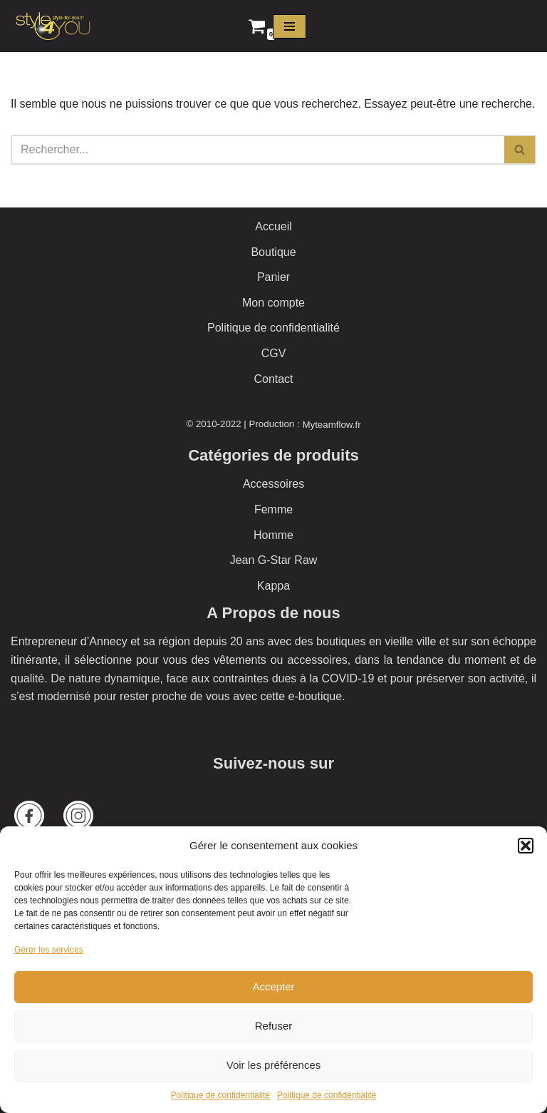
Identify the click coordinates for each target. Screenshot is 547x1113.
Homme (273, 535)
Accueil (273, 226)
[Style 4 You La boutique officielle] (53, 26)
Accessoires (273, 484)
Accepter (273, 986)
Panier (273, 277)
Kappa (273, 586)
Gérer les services (48, 950)
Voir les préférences (273, 1065)
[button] (526, 845)
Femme (273, 509)
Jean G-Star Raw (274, 560)
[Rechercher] (257, 150)
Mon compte (273, 303)
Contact (273, 379)
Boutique (273, 252)
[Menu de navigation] (289, 26)
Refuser (274, 1026)
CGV (273, 353)
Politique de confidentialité (220, 1095)
